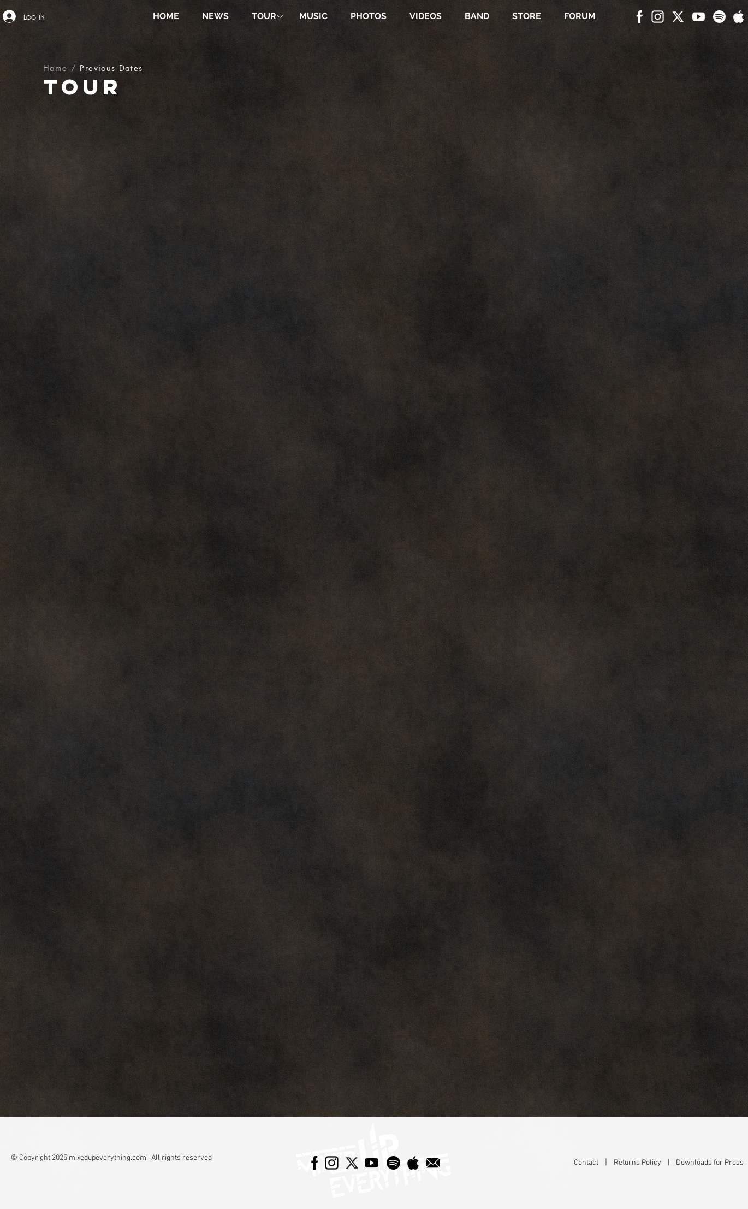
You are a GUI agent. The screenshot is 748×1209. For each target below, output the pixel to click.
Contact (587, 1162)
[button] (264, 16)
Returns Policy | (645, 1162)
